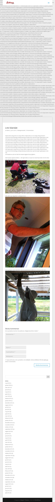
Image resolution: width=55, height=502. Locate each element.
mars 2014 (7, 442)
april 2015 (7, 414)
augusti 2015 (8, 405)
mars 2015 (7, 416)
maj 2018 (7, 383)
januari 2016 (8, 400)
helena (8, 130)
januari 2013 (8, 473)
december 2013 (8, 449)
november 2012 (9, 477)
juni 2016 (7, 389)
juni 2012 (7, 488)
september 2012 (9, 482)
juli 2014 (7, 433)
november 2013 (9, 451)
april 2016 (7, 394)
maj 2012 (7, 490)
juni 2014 (7, 435)
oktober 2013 (8, 453)
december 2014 (8, 422)
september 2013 (9, 455)
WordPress (38, 500)
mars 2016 (7, 396)
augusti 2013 (8, 457)
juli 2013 (7, 460)
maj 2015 (7, 411)
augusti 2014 (8, 431)
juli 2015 (7, 407)
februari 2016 (8, 398)
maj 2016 (7, 392)
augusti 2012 (8, 484)
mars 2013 (7, 468)
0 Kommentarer (30, 130)
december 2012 (8, 475)
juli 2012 (7, 486)
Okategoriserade (21, 130)
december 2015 (8, 403)
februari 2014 (8, 444)
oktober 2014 (8, 427)
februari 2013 (8, 471)
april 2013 (7, 466)
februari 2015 (8, 418)
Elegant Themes (24, 500)
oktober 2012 (8, 479)
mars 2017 (7, 387)
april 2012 (7, 492)
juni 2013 (7, 462)
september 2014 (9, 429)
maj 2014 (7, 438)
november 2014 (9, 424)
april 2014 (7, 440)
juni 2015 (7, 409)
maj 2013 (7, 464)
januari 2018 (8, 385)
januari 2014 (8, 446)
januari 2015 (8, 420)
